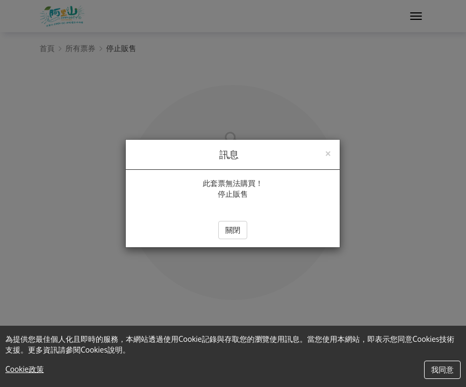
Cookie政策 (24, 369)
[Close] (328, 152)
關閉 (232, 229)
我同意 (442, 369)
